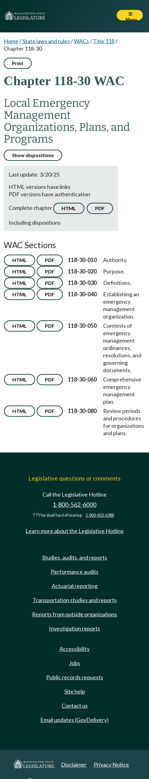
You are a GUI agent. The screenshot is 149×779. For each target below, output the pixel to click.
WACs (81, 41)
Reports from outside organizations (74, 614)
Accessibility (74, 648)
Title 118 (104, 41)
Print (17, 63)
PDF (100, 208)
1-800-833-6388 (100, 515)
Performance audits (75, 571)
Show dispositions (33, 155)
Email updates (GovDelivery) (74, 719)
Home (11, 41)
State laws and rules (46, 41)
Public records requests (74, 677)
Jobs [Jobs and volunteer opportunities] (74, 663)
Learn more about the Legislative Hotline (75, 530)
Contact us (75, 705)
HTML (69, 208)
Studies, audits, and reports (74, 557)
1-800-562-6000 (74, 504)
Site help (74, 691)
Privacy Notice (111, 764)
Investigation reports (74, 628)
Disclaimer (74, 764)
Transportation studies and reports (75, 600)
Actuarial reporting (75, 585)
